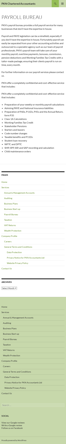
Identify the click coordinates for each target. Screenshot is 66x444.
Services (5, 187)
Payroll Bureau (11, 214)
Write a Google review (11, 425)
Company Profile (9, 236)
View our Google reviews (13, 422)
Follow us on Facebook (12, 428)
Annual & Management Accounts (19, 193)
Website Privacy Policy (17, 263)
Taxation (8, 220)
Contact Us (6, 268)
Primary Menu (62, 3)
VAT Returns (10, 225)
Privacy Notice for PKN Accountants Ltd (25, 257)
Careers (7, 241)
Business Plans (11, 203)
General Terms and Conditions (18, 247)
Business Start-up (12, 209)
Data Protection (14, 252)
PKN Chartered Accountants (18, 3)
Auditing (8, 198)
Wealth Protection (12, 230)
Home (4, 182)
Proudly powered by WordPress (13, 440)
